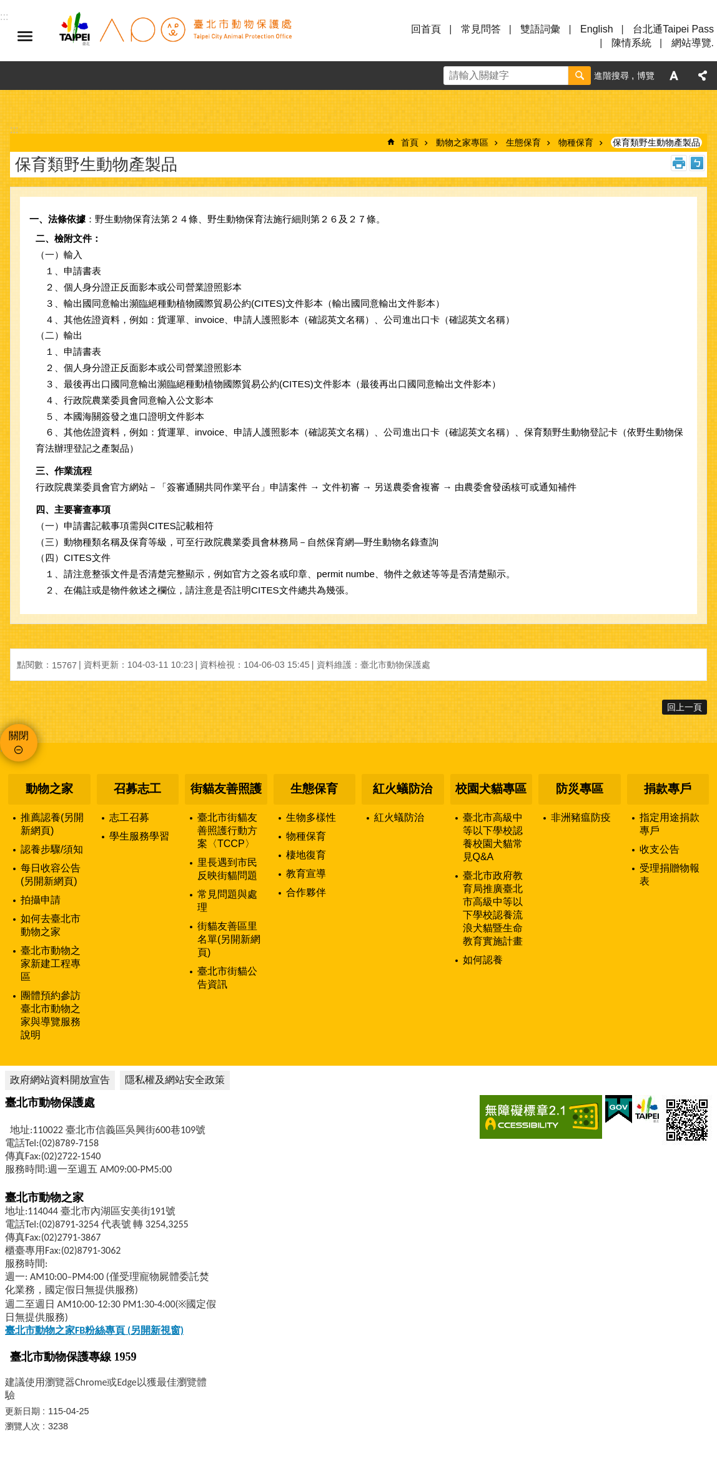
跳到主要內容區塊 (6, 6)
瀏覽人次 (22, 1426)
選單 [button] (25, 36)
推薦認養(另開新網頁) (52, 824)
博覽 (646, 76)
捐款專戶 (667, 788)
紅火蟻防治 (402, 788)
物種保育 (575, 142)
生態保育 (523, 142)
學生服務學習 (139, 836)
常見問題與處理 (227, 901)
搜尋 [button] (579, 75)
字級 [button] (674, 75)
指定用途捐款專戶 (670, 824)
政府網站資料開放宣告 (60, 1079)
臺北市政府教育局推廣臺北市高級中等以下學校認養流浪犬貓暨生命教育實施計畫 (493, 908)
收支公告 (660, 849)
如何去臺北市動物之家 (51, 925)
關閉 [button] (19, 735)
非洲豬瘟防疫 (581, 817)
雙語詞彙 (540, 29)
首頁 (409, 142)
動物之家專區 (462, 142)
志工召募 (129, 817)
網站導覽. (692, 42)
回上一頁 (684, 707)
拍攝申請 (41, 900)
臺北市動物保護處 (175, 36)
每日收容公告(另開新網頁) (51, 874)
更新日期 (22, 1411)
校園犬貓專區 (491, 788)
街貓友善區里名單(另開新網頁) (228, 939)
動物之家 (49, 788)
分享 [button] (702, 75)
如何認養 (483, 960)
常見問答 (481, 29)
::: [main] (14, 129)
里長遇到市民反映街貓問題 (227, 869)
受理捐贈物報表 (670, 874)
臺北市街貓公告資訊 (227, 977)
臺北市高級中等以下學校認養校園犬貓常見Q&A (493, 837)
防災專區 (579, 788)
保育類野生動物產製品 (656, 142)
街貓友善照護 (226, 788)
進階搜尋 (611, 76)
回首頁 (426, 29)
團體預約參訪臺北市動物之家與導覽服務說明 (51, 1015)
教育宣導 (306, 873)
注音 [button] (697, 163)
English (596, 29)
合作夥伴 (306, 892)
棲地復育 (306, 855)
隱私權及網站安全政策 (175, 1079)
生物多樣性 (311, 817)
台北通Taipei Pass (673, 29)
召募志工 (137, 788)
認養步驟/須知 (52, 849)
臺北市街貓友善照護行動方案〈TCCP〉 (227, 830)
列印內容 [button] (679, 163)
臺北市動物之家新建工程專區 (51, 963)
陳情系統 (631, 42)
